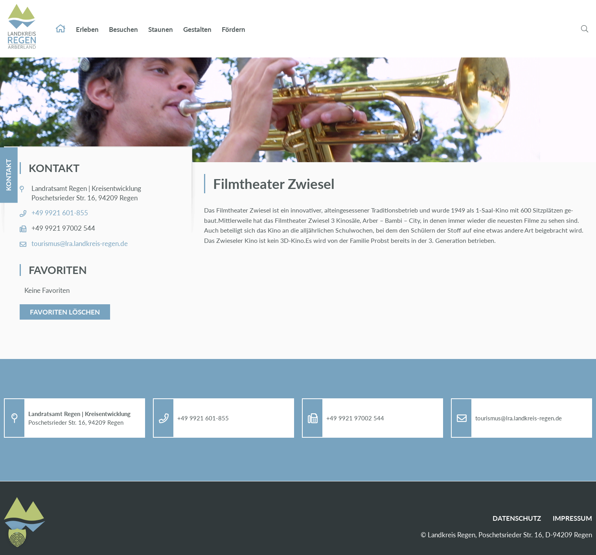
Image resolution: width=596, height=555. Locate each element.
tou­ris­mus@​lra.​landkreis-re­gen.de (79, 243)
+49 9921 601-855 (59, 213)
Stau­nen (160, 22)
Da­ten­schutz (517, 518)
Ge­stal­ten (197, 22)
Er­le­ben (87, 22)
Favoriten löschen (65, 312)
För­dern (233, 22)
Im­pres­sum (572, 518)
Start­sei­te (60, 22)
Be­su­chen (123, 22)
